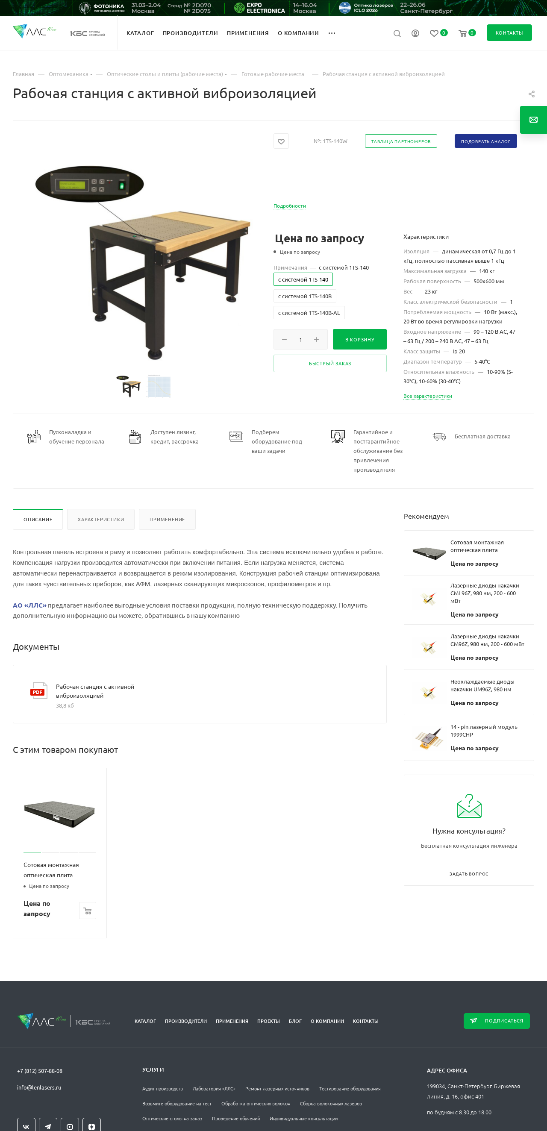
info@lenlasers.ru (39, 1087)
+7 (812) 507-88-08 (39, 1070)
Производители (186, 1021)
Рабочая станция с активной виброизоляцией (95, 690)
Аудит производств (162, 1088)
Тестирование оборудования (350, 1088)
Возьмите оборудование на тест (177, 1103)
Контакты (366, 1021)
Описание (38, 519)
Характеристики (101, 519)
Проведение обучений (236, 1118)
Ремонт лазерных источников (277, 1088)
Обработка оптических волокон (255, 1103)
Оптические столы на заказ (172, 1118)
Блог (295, 1021)
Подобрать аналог (486, 141)
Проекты (268, 1021)
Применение (167, 519)
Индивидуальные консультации (304, 1118)
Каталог (145, 1021)
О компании (327, 1021)
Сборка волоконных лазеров (331, 1103)
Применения (232, 1021)
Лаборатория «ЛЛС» (214, 1088)
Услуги (153, 1069)
